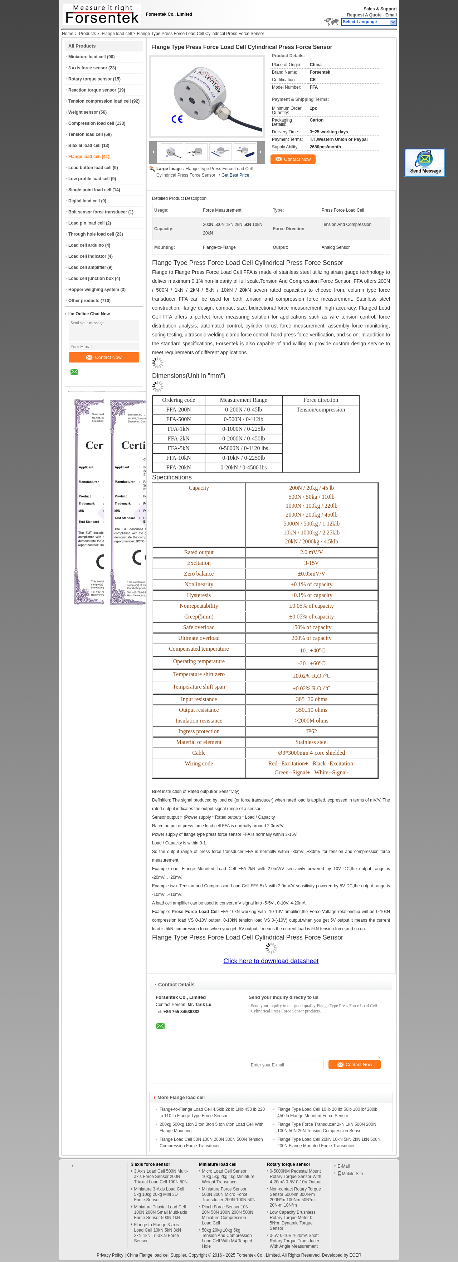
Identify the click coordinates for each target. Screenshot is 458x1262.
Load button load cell (90, 167)
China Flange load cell (148, 1255)
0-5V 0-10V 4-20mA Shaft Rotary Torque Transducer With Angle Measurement (295, 1241)
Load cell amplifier (87, 267)
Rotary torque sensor (90, 79)
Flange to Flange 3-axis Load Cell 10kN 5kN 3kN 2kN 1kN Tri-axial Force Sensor (157, 1232)
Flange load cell (117, 33)
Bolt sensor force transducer (97, 212)
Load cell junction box (91, 278)
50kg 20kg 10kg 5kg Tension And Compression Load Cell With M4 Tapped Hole (227, 1238)
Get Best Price (235, 175)
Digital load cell (84, 200)
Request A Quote (364, 15)
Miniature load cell (87, 56)
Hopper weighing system (93, 289)
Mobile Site (350, 1173)
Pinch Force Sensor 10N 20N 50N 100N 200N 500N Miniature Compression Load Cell (227, 1215)
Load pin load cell (86, 223)
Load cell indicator (87, 256)
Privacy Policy (110, 1255)
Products (87, 33)
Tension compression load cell (99, 101)
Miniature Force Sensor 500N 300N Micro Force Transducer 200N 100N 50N (228, 1194)
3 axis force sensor (87, 67)
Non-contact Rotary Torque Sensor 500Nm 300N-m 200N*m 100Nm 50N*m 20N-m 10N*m (295, 1197)
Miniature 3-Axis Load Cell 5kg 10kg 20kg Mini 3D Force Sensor (159, 1194)
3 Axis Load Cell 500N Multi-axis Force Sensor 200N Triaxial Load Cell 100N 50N (161, 1176)
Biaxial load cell (84, 145)
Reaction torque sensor (92, 90)
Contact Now (103, 357)
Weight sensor (83, 112)
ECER (355, 1255)
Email (391, 15)
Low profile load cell (88, 178)
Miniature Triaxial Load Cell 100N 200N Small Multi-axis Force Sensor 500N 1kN (160, 1212)
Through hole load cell (91, 234)
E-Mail (343, 1166)
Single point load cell (89, 189)
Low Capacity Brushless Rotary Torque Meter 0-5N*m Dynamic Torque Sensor (293, 1220)
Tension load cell (85, 134)
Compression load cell (91, 123)
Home (67, 33)
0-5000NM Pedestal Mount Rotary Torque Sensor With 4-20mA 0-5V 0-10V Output (296, 1176)
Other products (83, 300)
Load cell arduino (86, 245)
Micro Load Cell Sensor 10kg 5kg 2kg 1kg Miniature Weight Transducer (228, 1176)
